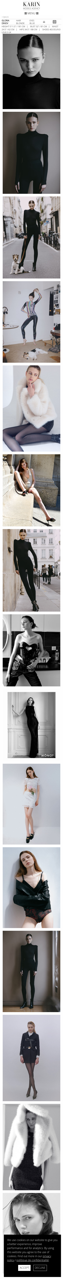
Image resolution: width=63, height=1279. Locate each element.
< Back (5, 16)
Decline (40, 1268)
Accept (24, 1268)
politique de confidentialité (32, 1260)
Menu (31, 13)
